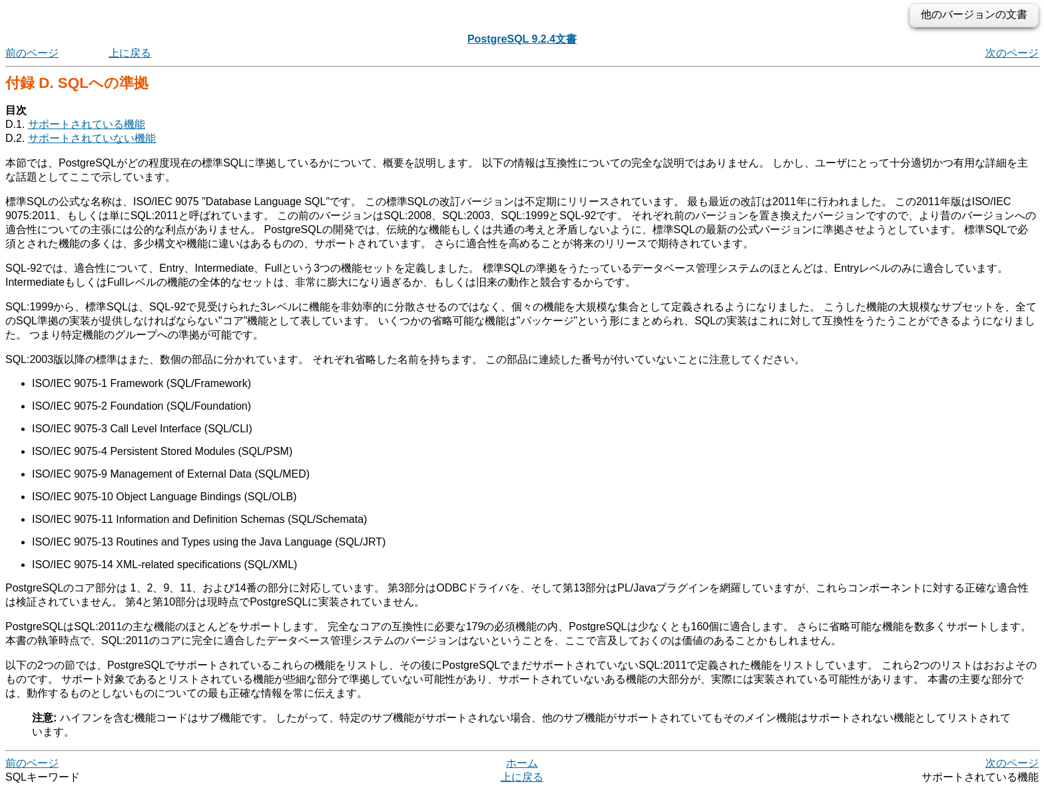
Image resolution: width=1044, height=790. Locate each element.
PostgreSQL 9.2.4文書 (522, 39)
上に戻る (130, 53)
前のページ (32, 53)
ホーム (522, 763)
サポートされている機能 (86, 124)
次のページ (1012, 53)
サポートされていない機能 (92, 138)
